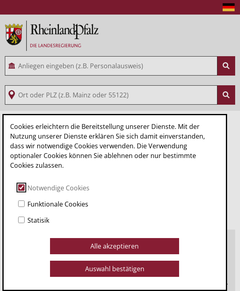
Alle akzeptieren (114, 246)
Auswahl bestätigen (114, 268)
